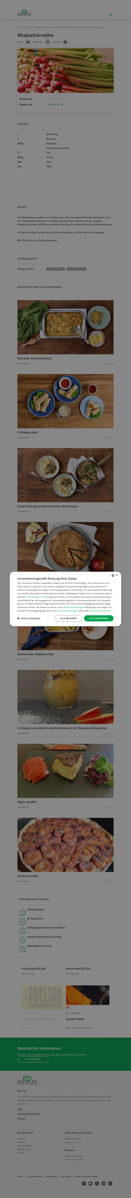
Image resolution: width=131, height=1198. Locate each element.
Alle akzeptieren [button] (98, 618)
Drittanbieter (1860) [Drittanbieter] (36, 596)
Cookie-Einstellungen (67, 610)
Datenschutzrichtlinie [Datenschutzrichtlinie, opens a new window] (100, 610)
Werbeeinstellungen (73, 607)
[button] (28, 618)
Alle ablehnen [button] (68, 618)
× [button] (117, 575)
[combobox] (112, 575)
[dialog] (65, 599)
